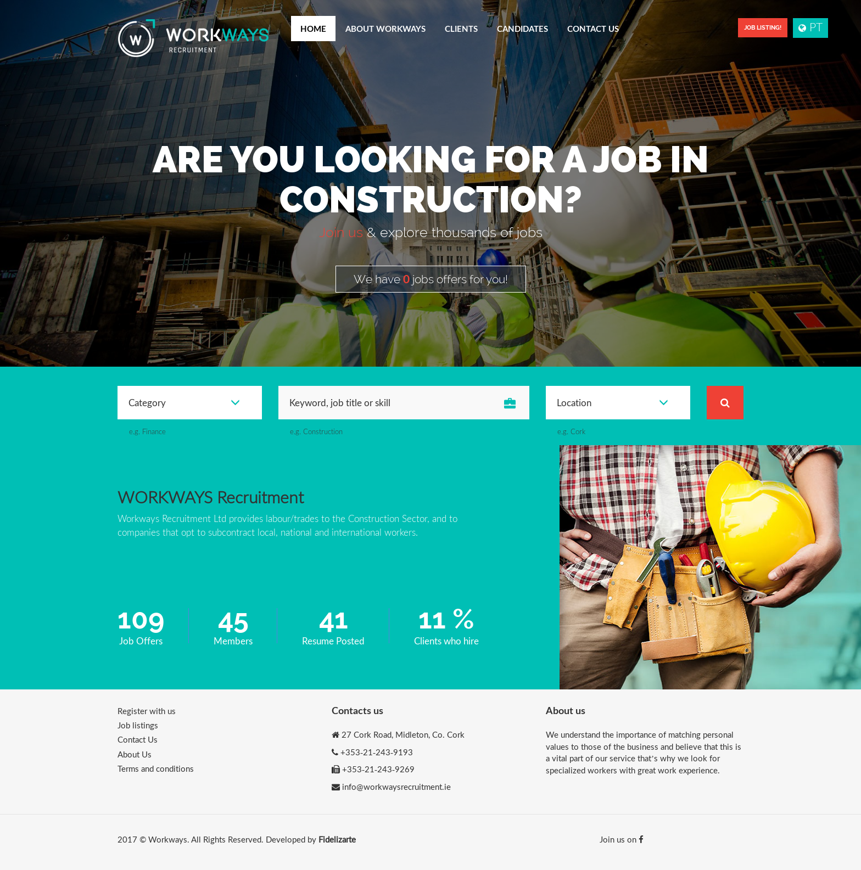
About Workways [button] (385, 28)
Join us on (622, 839)
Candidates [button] (522, 28)
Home (313, 28)
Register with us (147, 711)
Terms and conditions (156, 768)
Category (184, 402)
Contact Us (593, 28)
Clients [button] (461, 28)
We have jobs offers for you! (431, 279)
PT (810, 26)
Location (612, 402)
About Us (135, 754)
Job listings (138, 725)
